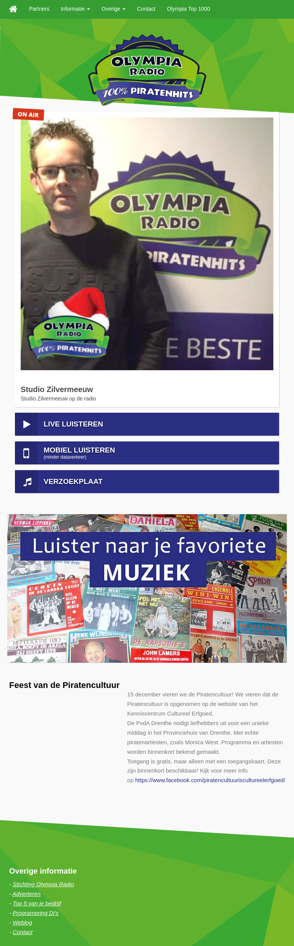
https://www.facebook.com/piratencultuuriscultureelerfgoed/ (210, 501)
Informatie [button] (75, 9)
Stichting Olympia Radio (43, 606)
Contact (146, 9)
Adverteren (27, 615)
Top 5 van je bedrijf (37, 624)
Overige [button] (113, 9)
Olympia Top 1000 (188, 9)
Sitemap (50, 928)
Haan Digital (135, 919)
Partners (39, 9)
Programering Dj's (36, 634)
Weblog (22, 643)
